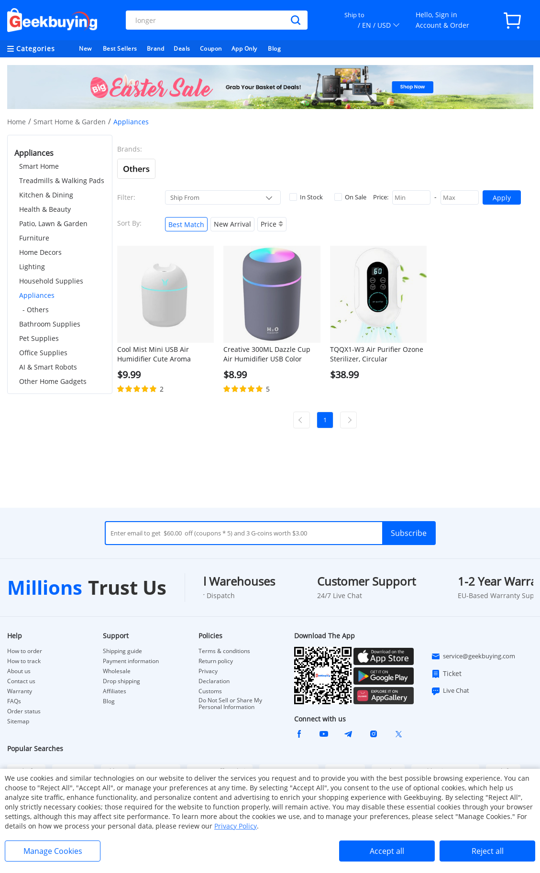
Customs (210, 691)
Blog (274, 48)
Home (16, 121)
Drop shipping (121, 681)
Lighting (32, 266)
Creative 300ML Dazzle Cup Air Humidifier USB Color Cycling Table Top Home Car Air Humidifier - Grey (268, 354)
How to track (24, 661)
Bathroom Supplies (49, 323)
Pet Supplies (39, 338)
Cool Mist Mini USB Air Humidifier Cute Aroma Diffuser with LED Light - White (156, 354)
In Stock (306, 197)
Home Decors (40, 252)
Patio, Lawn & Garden (53, 223)
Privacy (208, 671)
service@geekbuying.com (473, 656)
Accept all (387, 851)
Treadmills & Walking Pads (61, 180)
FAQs (14, 701)
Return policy (215, 661)
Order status (24, 711)
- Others (35, 309)
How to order (24, 651)
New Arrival (232, 224)
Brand (156, 48)
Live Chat (450, 691)
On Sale (350, 197)
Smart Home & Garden (69, 121)
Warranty (19, 691)
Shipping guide (122, 651)
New (85, 48)
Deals (182, 48)
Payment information (131, 661)
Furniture (34, 237)
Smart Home (39, 166)
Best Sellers (120, 48)
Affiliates (114, 691)
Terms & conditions (224, 651)
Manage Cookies (52, 851)
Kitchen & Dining (46, 194)
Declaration (214, 681)
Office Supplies (43, 352)
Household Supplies (51, 280)
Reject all (488, 851)
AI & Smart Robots (48, 366)
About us (19, 671)
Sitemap (18, 721)
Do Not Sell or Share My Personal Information (230, 703)
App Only (244, 48)
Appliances (37, 295)
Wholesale (117, 671)
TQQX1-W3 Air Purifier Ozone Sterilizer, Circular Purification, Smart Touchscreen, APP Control (376, 354)
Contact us (21, 681)
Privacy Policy (235, 825)
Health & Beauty (45, 209)
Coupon (211, 48)
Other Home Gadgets (53, 381)
